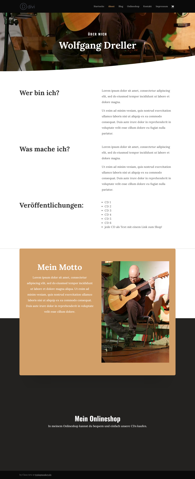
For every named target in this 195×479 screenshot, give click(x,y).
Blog (121, 6)
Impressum (162, 6)
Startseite (99, 6)
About (111, 6)
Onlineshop (133, 6)
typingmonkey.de (43, 474)
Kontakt (147, 6)
